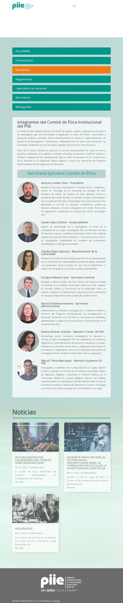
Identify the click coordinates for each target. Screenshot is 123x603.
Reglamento (24, 79)
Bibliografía (23, 107)
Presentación (24, 60)
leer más (19, 482)
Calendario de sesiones (31, 88)
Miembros (23, 70)
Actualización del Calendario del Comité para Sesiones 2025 (33, 460)
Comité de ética (36, 467)
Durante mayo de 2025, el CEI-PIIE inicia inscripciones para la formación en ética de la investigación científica (87, 463)
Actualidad (23, 51)
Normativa (23, 97)
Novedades (24, 528)
